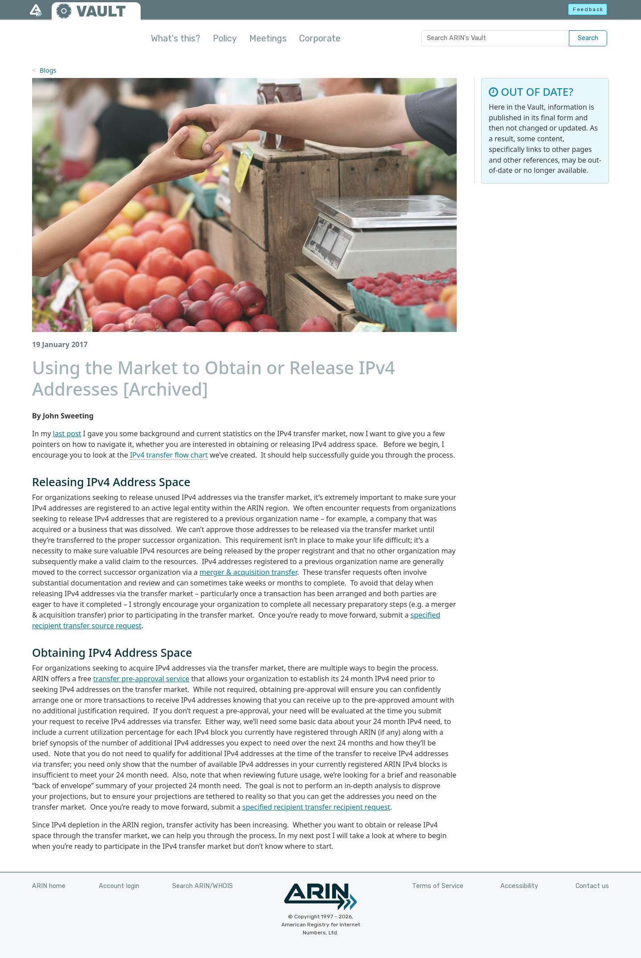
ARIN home (48, 886)
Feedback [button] (588, 9)
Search (588, 38)
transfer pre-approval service (141, 679)
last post (67, 433)
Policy (225, 38)
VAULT (101, 11)
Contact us (592, 886)
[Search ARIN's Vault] (495, 38)
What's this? (175, 38)
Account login (119, 886)
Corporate (320, 38)
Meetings (268, 38)
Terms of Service (437, 886)
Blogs (48, 70)
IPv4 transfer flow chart (169, 455)
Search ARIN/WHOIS (202, 886)
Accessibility (519, 886)
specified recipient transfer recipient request (316, 807)
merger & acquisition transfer (248, 572)
